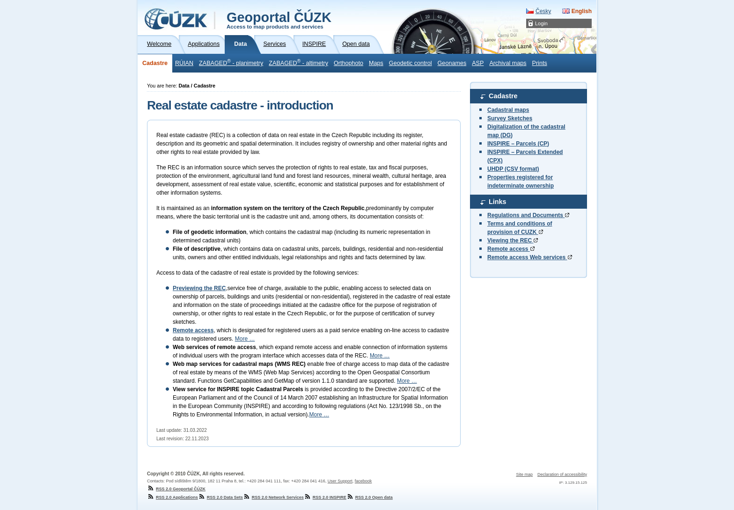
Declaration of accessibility (562, 474)
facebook (363, 481)
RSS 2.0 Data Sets (220, 497)
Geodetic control (410, 63)
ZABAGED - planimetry (231, 62)
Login (541, 23)
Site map (524, 474)
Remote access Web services (529, 257)
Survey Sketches (509, 118)
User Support (340, 481)
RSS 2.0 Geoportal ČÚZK (176, 489)
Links (497, 201)
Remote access (511, 249)
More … (245, 338)
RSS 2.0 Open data (369, 497)
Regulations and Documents (528, 215)
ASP (478, 63)
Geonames (452, 63)
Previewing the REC (199, 288)
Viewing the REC (512, 240)
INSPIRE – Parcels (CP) (518, 143)
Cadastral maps (508, 110)
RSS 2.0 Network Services (273, 497)
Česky (543, 11)
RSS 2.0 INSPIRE (325, 497)
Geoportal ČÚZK (279, 19)
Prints (539, 63)
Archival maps (507, 63)
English (582, 11)
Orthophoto (348, 63)
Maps (376, 63)
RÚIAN (184, 63)
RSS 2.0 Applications (172, 497)
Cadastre (155, 63)
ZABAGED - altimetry (298, 62)
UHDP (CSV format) (513, 169)
